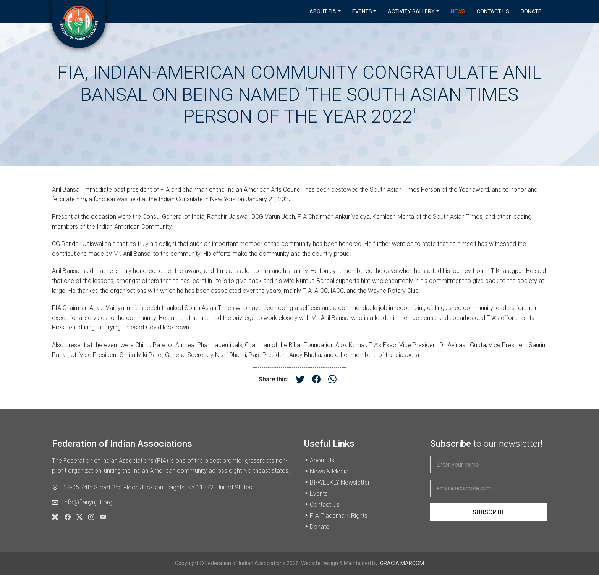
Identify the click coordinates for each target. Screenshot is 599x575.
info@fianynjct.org (87, 502)
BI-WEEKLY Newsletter (340, 482)
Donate (531, 11)
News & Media (329, 471)
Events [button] (362, 11)
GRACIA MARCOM (402, 563)
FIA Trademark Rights (338, 515)
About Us (322, 460)
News (458, 11)
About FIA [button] (322, 11)
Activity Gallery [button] (411, 11)
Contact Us (493, 11)
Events (319, 493)
